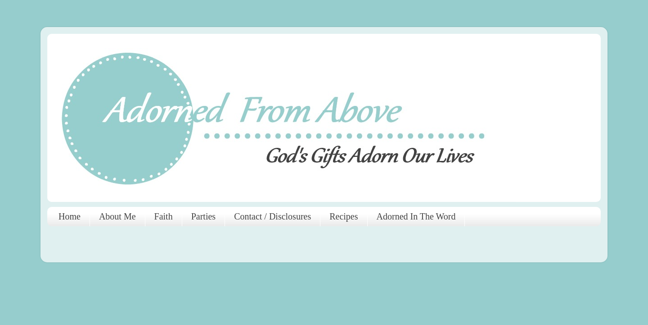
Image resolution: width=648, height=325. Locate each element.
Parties (203, 216)
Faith (163, 216)
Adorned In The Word (416, 216)
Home (69, 216)
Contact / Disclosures (272, 216)
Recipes (343, 216)
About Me (117, 216)
